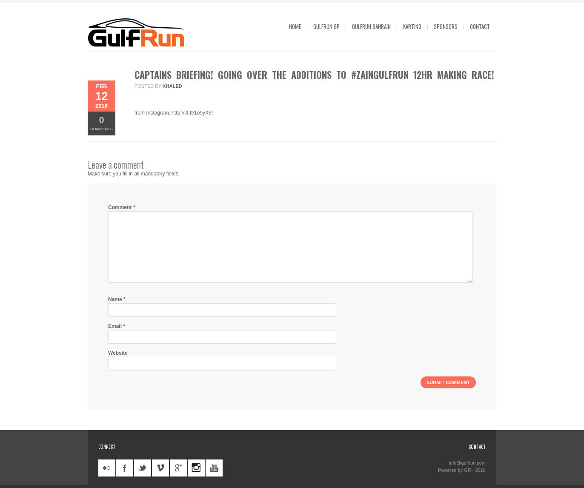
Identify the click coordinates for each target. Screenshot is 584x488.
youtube (214, 468)
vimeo (160, 468)
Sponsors (446, 26)
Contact (480, 26)
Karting (412, 26)
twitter (142, 468)
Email (116, 326)
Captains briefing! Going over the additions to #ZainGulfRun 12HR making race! (314, 74)
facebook (124, 468)
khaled (172, 86)
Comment (121, 207)
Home (295, 26)
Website (118, 353)
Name (117, 299)
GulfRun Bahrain (371, 26)
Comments (101, 123)
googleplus (178, 468)
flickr (106, 468)
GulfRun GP (326, 26)
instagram (196, 468)
